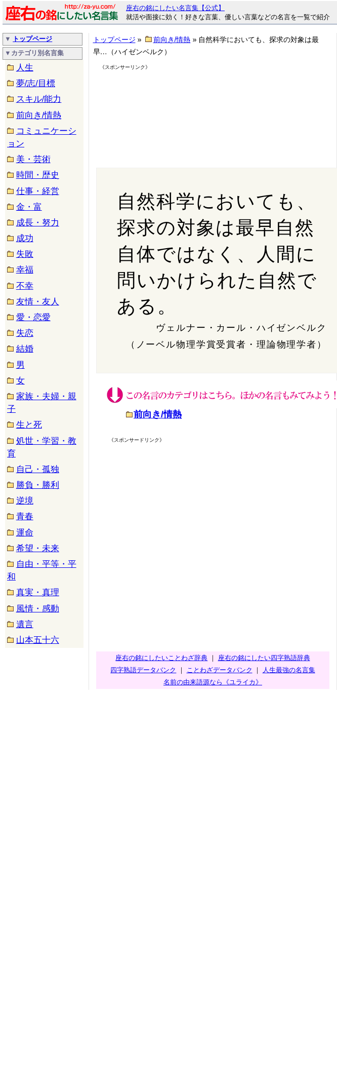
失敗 (24, 254)
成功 (24, 238)
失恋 (24, 333)
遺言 (24, 624)
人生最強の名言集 (289, 670)
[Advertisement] (151, 110)
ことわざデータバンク (219, 670)
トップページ (32, 39)
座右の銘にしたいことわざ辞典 (161, 658)
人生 (24, 67)
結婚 (24, 349)
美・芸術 (33, 159)
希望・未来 (37, 548)
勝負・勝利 (37, 485)
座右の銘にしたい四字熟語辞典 (264, 658)
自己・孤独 (37, 469)
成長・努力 (37, 222)
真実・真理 (37, 592)
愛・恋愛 (33, 317)
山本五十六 (37, 640)
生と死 (29, 425)
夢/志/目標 (35, 83)
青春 (24, 516)
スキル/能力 (39, 99)
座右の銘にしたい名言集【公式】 (175, 8)
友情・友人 (37, 301)
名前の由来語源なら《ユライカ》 (212, 682)
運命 (24, 532)
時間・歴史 (37, 175)
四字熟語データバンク (143, 670)
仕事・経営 (37, 191)
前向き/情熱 (39, 115)
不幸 (24, 286)
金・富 (29, 207)
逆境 (24, 501)
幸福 (24, 270)
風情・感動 (37, 608)
